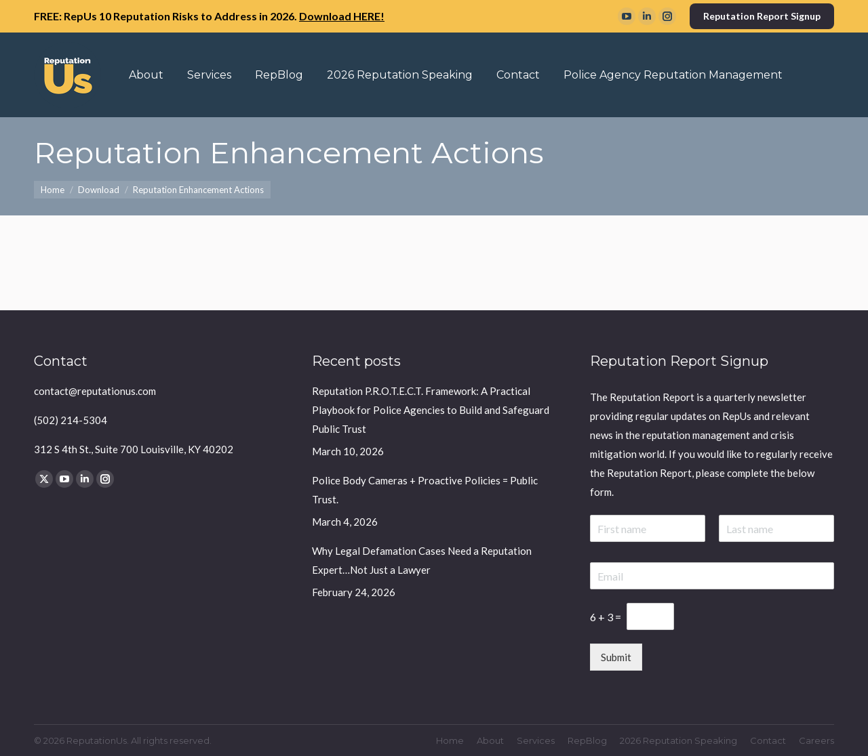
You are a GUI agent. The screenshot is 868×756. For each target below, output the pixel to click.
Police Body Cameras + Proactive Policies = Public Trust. (425, 489)
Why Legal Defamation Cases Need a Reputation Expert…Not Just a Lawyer (422, 560)
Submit (616, 657)
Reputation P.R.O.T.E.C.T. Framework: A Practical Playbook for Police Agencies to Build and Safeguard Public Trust (430, 410)
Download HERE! (341, 15)
